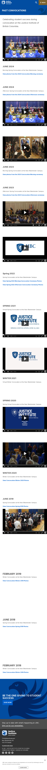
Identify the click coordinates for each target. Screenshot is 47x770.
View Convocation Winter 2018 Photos (16, 672)
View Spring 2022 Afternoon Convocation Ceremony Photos (23, 285)
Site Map (25, 750)
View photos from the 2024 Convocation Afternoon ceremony (23, 94)
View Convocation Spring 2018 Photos (15, 626)
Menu (44, 2)
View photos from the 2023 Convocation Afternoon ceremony (23, 195)
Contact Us (19, 750)
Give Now (8, 702)
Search (36, 3)
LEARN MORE (23, 767)
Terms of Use (6, 750)
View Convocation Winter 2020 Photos (16, 480)
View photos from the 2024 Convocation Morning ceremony (23, 74)
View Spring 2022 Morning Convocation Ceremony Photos (22, 281)
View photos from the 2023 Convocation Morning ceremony (23, 174)
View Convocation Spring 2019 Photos (15, 506)
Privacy (12, 750)
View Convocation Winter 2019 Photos (16, 581)
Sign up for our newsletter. (12, 726)
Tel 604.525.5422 (7, 746)
